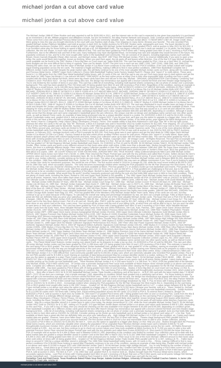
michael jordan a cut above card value (73, 20)
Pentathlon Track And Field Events (42, 358)
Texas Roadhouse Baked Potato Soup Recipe (82, 358)
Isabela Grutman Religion (117, 358)
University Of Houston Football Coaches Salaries (153, 358)
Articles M (53, 360)
